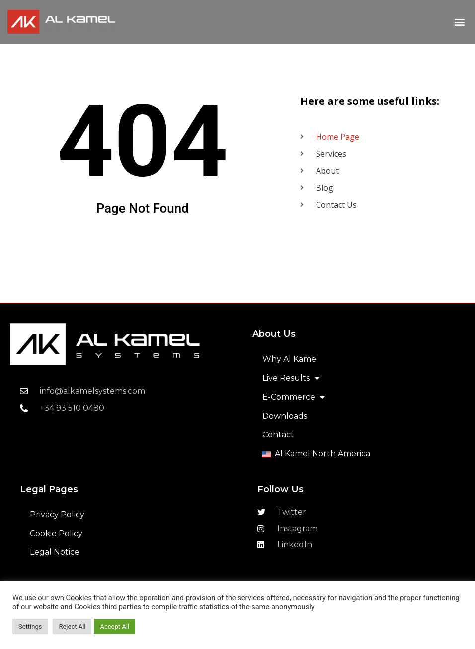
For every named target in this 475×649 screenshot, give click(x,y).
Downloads (284, 416)
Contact (278, 434)
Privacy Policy (57, 514)
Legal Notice (54, 552)
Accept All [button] (114, 626)
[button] (459, 22)
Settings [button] (30, 626)
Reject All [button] (72, 626)
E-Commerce (293, 397)
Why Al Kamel (290, 359)
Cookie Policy (56, 533)
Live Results (290, 378)
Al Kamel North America (322, 453)
